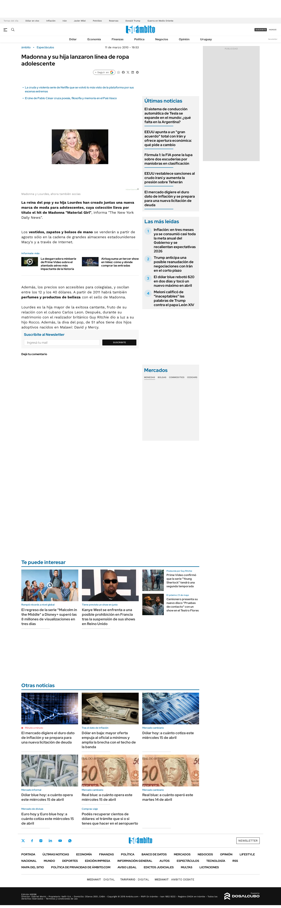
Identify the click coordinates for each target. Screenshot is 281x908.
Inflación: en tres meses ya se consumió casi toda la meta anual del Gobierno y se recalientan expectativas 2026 (175, 240)
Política (139, 39)
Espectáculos (45, 47)
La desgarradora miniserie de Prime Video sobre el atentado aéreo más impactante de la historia (58, 264)
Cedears (192, 377)
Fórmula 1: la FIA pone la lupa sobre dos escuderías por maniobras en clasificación (168, 159)
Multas (186, 867)
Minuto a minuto (34, 727)
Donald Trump (132, 21)
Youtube (60, 840)
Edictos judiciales (159, 867)
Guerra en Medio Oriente (160, 21)
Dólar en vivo (32, 21)
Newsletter (272, 39)
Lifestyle (247, 854)
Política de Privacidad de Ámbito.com (80, 867)
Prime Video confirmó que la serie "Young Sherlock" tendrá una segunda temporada (181, 580)
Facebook (32, 840)
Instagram (40, 840)
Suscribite (119, 342)
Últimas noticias (55, 854)
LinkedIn (50, 840)
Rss (235, 861)
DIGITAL (101, 879)
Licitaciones (209, 867)
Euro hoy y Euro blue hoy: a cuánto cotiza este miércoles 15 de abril (47, 819)
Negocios (161, 39)
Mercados (182, 854)
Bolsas (162, 377)
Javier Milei (80, 21)
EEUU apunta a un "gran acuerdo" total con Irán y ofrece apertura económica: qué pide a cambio (168, 138)
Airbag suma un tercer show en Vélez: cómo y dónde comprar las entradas (120, 262)
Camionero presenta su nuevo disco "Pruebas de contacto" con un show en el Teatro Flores (182, 604)
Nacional (29, 861)
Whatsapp (70, 840)
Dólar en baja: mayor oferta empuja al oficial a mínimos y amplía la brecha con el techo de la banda (109, 740)
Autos (164, 861)
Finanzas (117, 39)
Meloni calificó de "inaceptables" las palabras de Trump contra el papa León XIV (174, 298)
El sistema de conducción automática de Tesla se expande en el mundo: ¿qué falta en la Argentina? (167, 115)
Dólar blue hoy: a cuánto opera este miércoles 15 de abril (47, 797)
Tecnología (215, 861)
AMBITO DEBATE (174, 879)
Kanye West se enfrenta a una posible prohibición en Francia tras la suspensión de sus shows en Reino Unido (108, 616)
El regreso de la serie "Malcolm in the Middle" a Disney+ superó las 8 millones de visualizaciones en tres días (49, 616)
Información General (134, 861)
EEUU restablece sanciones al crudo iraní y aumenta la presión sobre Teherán (169, 177)
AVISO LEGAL (127, 867)
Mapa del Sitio (32, 867)
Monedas (149, 377)
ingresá (273, 30)
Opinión (184, 39)
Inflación (50, 21)
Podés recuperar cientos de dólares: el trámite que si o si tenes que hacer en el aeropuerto (110, 819)
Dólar (73, 39)
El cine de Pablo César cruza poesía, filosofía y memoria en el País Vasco (71, 98)
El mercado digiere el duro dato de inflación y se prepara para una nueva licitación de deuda (169, 198)
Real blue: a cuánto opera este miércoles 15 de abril (107, 797)
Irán (65, 21)
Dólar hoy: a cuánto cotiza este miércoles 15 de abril (168, 735)
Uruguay (206, 39)
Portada (28, 854)
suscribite (261, 30)
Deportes (70, 861)
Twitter (23, 840)
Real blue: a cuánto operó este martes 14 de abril (167, 797)
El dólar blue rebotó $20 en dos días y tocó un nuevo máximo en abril (174, 281)
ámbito (26, 47)
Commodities (176, 377)
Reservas (113, 21)
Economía (94, 39)
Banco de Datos (154, 854)
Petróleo (97, 21)
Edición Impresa (97, 861)
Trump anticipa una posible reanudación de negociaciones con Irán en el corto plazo (174, 264)
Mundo (49, 861)
